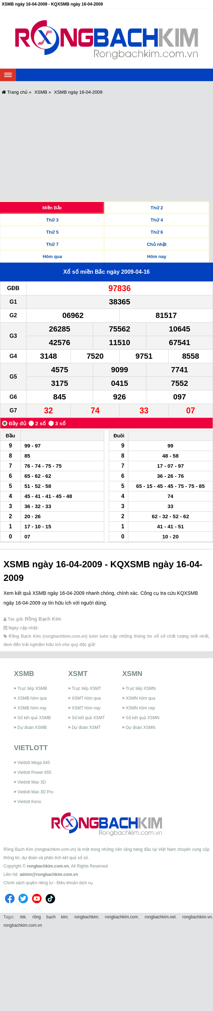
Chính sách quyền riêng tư (28, 882)
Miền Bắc (52, 207)
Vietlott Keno (29, 801)
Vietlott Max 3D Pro (35, 792)
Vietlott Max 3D (31, 782)
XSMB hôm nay (31, 708)
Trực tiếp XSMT (86, 688)
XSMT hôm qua (86, 698)
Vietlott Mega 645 (33, 762)
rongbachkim (86, 917)
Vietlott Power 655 (34, 772)
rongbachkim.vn (197, 917)
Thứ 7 (52, 244)
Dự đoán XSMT (86, 727)
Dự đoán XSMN (140, 727)
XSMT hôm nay (86, 708)
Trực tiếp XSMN (141, 688)
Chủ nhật (156, 244)
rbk (23, 917)
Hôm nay (156, 256)
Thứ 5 (52, 232)
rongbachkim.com (121, 917)
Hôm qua (52, 256)
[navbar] (8, 75)
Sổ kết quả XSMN (142, 717)
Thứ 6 (157, 232)
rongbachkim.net (160, 917)
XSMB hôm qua (32, 698)
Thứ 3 (52, 220)
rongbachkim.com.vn (48, 866)
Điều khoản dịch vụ (74, 882)
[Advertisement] (106, 147)
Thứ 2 (157, 207)
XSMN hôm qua (140, 698)
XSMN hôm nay (140, 708)
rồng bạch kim (50, 917)
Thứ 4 (157, 220)
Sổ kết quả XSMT (88, 717)
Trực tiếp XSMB (32, 688)
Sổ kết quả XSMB (34, 717)
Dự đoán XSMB (32, 727)
